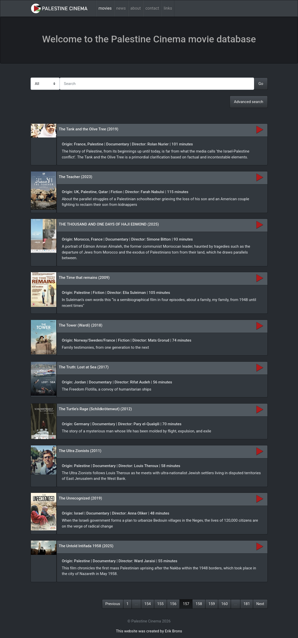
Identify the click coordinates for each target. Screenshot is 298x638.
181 (246, 604)
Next (260, 604)
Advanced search (248, 101)
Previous (112, 604)
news (121, 8)
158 (199, 604)
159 (212, 604)
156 (173, 604)
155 (160, 604)
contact (152, 8)
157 (186, 604)
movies (105, 8)
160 (224, 604)
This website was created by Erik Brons (149, 631)
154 (147, 604)
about (136, 8)
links (168, 8)
